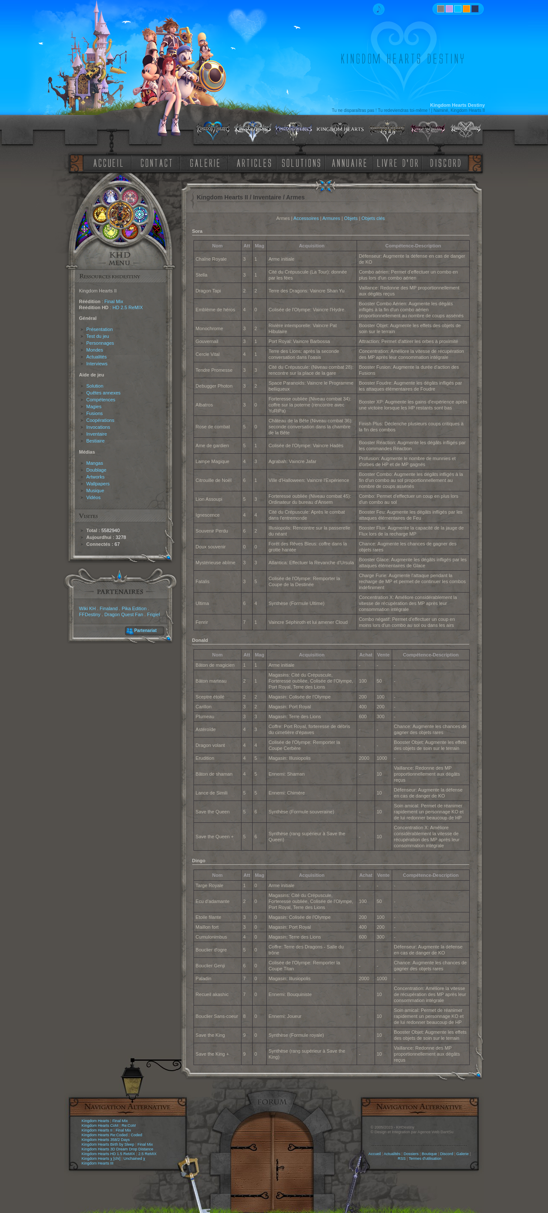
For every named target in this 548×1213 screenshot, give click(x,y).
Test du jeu (97, 336)
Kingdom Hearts (96, 1121)
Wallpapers (98, 483)
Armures (331, 218)
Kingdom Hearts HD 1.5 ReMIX (108, 1154)
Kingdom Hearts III (98, 1163)
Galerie (462, 1154)
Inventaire (96, 433)
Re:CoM (129, 1125)
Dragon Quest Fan (123, 614)
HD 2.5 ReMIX (128, 307)
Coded (136, 1135)
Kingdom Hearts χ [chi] (101, 1158)
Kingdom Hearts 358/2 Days (106, 1140)
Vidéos (93, 497)
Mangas (94, 463)
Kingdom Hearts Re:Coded (105, 1135)
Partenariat (145, 630)
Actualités (96, 356)
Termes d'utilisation (425, 1158)
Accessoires (306, 218)
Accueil (374, 1154)
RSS (402, 1158)
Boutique (429, 1154)
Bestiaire (95, 440)
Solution (95, 385)
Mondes (94, 349)
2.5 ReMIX (147, 1154)
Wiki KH (87, 608)
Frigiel (153, 614)
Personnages (100, 343)
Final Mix (113, 301)
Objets (351, 218)
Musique (95, 490)
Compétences (101, 399)
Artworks (95, 476)
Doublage (96, 470)
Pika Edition (134, 608)
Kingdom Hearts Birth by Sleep (108, 1144)
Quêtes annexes (103, 392)
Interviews (97, 363)
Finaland (109, 608)
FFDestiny (90, 614)
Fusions (94, 413)
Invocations (98, 427)
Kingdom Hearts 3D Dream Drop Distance (118, 1149)
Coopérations (100, 420)
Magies (93, 406)
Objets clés (372, 218)
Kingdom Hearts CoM (100, 1125)
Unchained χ (134, 1158)
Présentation (99, 329)
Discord (446, 1154)
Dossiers (411, 1154)
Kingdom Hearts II (97, 1130)
